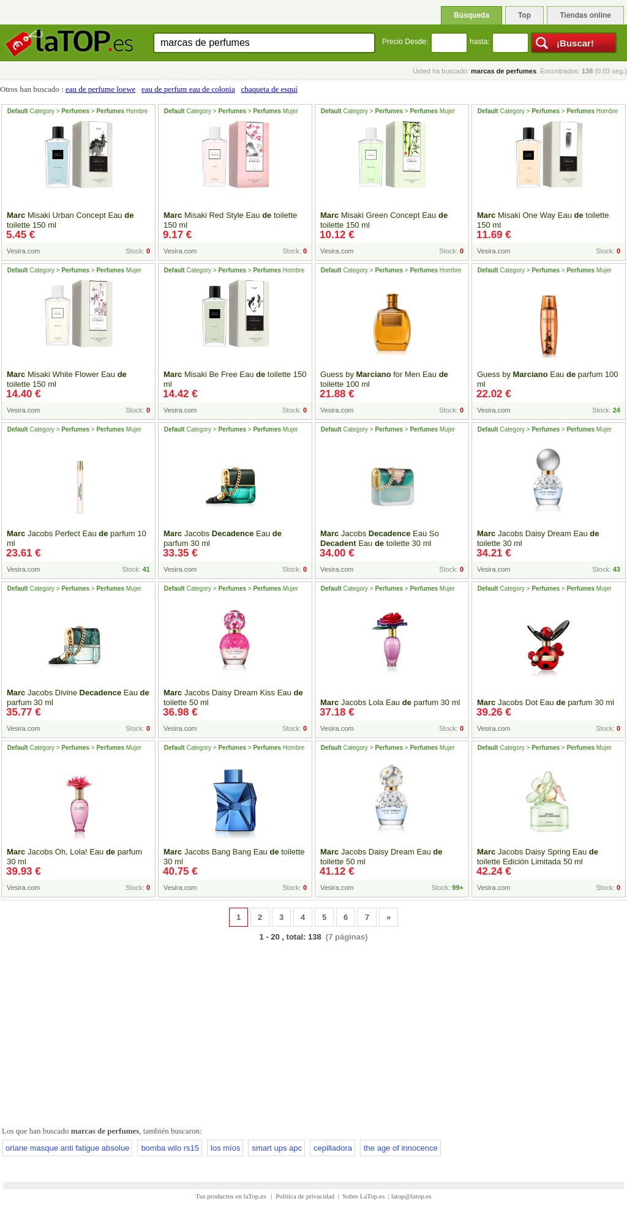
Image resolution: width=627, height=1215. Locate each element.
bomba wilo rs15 (170, 1148)
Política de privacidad (305, 1196)
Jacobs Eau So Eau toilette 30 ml (379, 538)
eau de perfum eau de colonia (188, 89)
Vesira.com (23, 251)
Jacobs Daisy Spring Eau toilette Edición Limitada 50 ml (537, 856)
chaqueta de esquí (269, 89)
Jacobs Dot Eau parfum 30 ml (545, 702)
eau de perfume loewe (100, 89)
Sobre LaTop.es (363, 1196)
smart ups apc (277, 1148)
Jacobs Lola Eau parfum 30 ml (390, 702)
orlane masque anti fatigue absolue (67, 1148)
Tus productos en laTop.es (231, 1196)
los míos (225, 1148)
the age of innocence (401, 1148)
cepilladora (333, 1148)
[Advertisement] (313, 1031)
